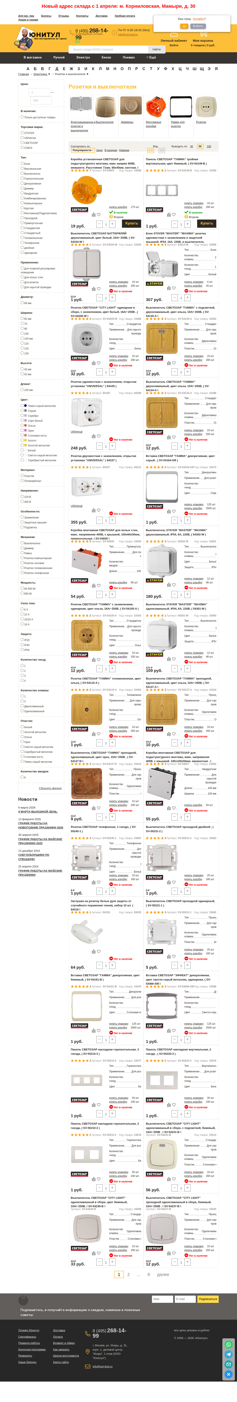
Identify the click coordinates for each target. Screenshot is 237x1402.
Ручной (59, 57)
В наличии (110, 150)
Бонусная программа (32, 1349)
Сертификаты (27, 1336)
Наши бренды (27, 1362)
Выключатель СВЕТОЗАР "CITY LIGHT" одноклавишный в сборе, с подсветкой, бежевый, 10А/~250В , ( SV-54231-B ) (180, 1128)
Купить (131, 223)
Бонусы (46, 15)
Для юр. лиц (26, 15)
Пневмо (129, 57)
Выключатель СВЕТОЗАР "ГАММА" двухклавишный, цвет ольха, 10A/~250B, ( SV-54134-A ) (177, 386)
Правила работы (29, 1343)
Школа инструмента (66, 1355)
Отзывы (63, 15)
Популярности (82, 150)
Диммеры (127, 122)
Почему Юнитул (28, 1330)
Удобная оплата (125, 15)
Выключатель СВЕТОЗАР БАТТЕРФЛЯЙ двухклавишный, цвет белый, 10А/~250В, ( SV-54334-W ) (103, 237)
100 (209, 146)
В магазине (33, 57)
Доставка (102, 15)
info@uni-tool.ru (128, 34)
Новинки (124, 150)
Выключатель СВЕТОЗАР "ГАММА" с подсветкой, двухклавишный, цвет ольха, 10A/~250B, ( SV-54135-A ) (180, 312)
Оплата (58, 1336)
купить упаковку (194, 203)
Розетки (201, 122)
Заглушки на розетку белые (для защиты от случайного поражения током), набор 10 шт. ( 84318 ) (102, 905)
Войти (174, 45)
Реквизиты (25, 1355)
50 (200, 146)
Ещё (151, 57)
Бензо (106, 57)
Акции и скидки (28, 19)
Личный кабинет (174, 40)
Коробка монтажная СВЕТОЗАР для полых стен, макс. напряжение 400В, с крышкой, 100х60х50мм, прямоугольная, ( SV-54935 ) (105, 534)
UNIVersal (77, 431)
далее (163, 1274)
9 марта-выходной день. (38, 811)
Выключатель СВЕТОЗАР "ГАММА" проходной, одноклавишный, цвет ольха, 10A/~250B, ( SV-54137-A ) (179, 683)
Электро (83, 57)
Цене (99, 150)
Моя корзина (203, 40)
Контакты (82, 15)
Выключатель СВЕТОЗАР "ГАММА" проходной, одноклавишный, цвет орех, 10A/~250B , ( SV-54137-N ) (104, 757)
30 (191, 146)
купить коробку (118, 207)
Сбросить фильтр (50, 788)
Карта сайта (61, 1362)
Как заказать (61, 1349)
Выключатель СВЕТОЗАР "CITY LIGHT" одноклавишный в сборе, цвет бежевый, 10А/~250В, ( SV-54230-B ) (99, 1202)
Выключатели (105, 122)
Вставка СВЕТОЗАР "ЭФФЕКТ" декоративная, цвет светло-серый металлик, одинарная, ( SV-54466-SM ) (178, 979)
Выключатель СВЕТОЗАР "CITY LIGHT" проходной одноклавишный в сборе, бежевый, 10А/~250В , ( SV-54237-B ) (178, 1202)
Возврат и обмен (64, 1343)
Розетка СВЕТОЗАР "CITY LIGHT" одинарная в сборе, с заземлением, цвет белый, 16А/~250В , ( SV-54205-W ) (104, 312)
